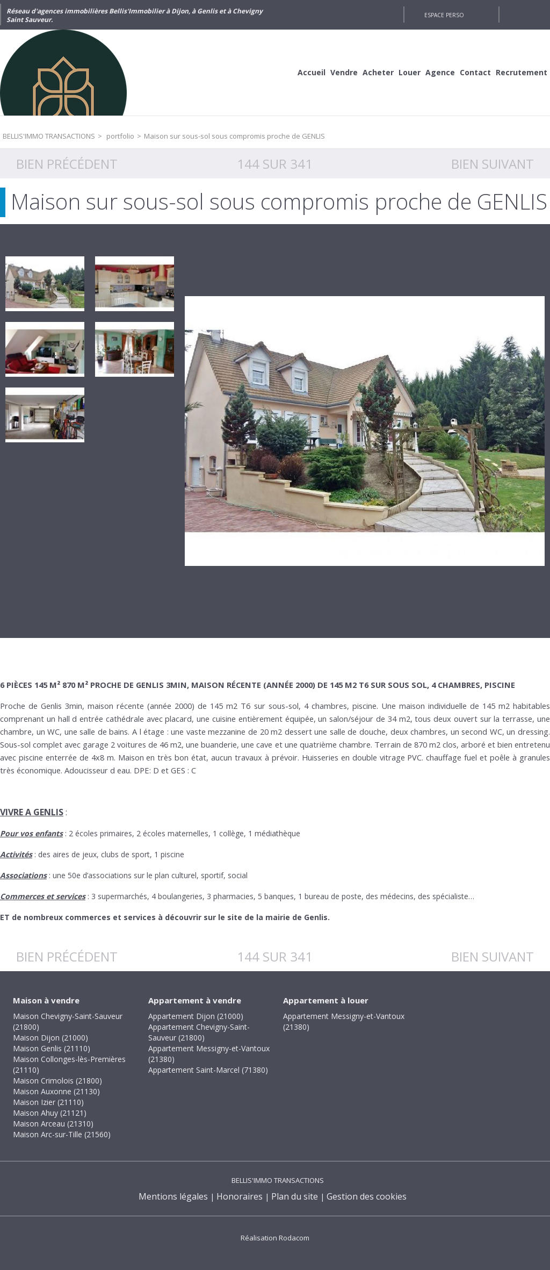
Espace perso (444, 15)
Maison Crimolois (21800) (57, 1080)
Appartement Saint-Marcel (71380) (208, 1070)
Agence (440, 72)
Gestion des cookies (367, 1196)
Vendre (344, 72)
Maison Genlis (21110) (51, 1048)
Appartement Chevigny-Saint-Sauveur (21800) (199, 1032)
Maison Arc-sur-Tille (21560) (62, 1134)
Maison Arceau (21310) (53, 1123)
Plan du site (294, 1196)
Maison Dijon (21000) (50, 1037)
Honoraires (239, 1196)
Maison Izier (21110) (48, 1102)
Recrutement (521, 72)
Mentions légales (173, 1196)
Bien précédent (67, 164)
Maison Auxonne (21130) (56, 1091)
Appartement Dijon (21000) (195, 1016)
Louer (410, 72)
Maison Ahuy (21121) (49, 1113)
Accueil (311, 72)
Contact (475, 72)
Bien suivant (492, 164)
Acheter (378, 72)
